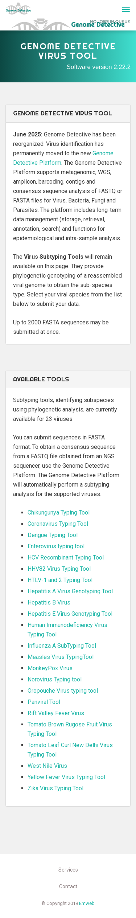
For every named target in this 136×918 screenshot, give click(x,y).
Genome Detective (18, 9)
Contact (68, 886)
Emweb (87, 903)
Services (68, 870)
